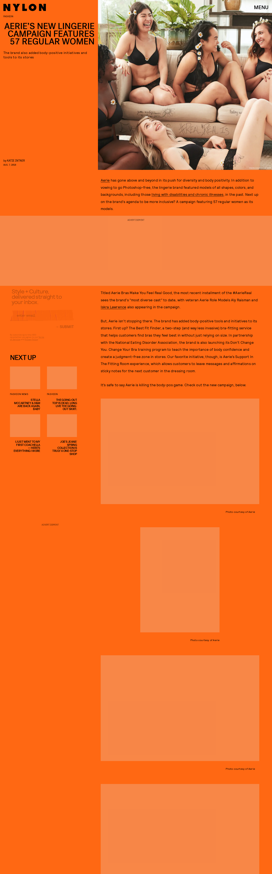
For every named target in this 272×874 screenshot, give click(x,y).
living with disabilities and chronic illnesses (187, 194)
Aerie (105, 180)
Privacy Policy (31, 342)
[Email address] (42, 318)
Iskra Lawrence (113, 307)
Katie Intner (16, 160)
